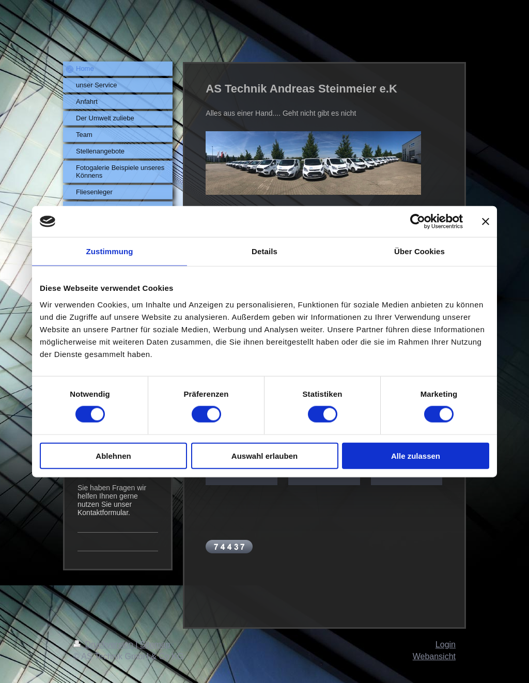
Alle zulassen (415, 455)
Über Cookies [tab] (419, 251)
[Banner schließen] (485, 221)
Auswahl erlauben (264, 455)
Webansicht (434, 656)
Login (445, 644)
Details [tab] (264, 251)
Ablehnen (113, 455)
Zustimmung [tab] (109, 251)
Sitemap (155, 644)
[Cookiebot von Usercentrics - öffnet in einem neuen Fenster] (417, 221)
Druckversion (104, 644)
